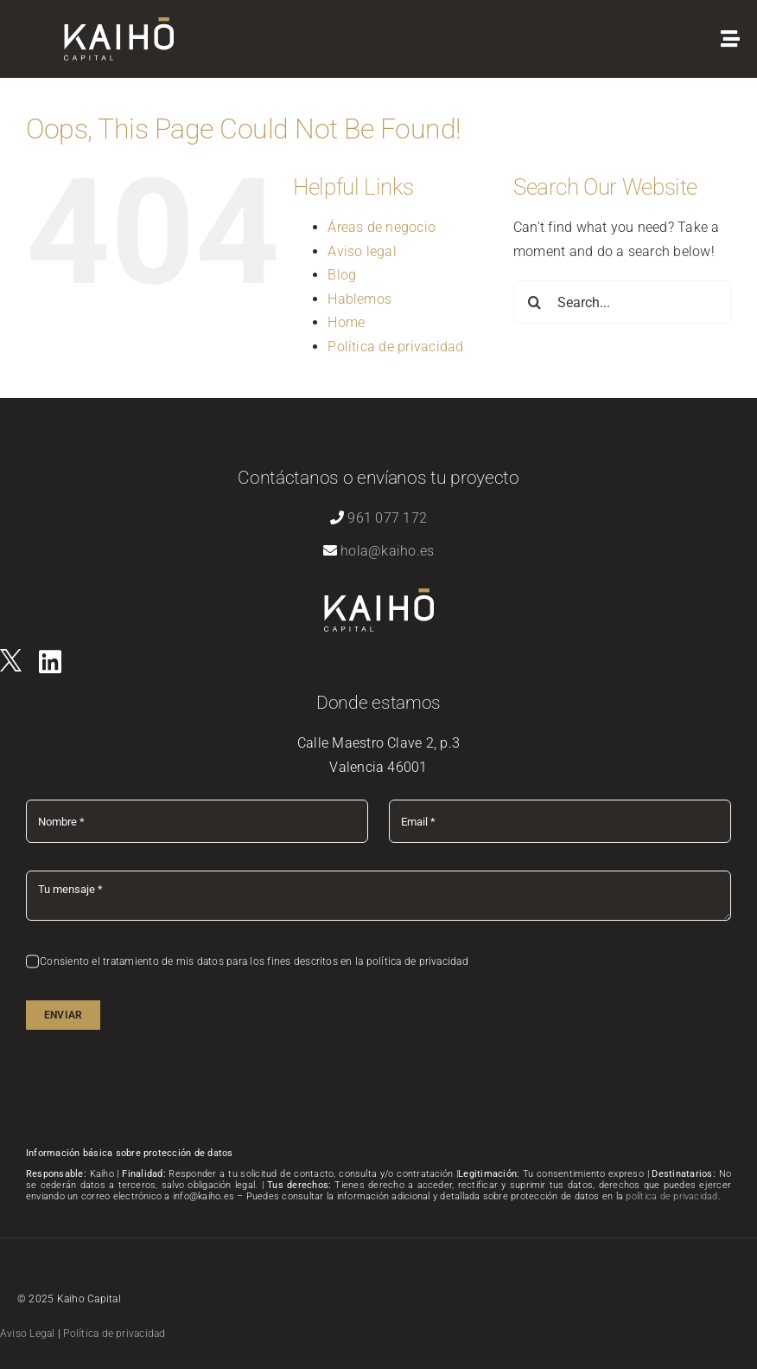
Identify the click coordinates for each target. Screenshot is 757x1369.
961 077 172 (387, 518)
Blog (342, 275)
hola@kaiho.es (387, 551)
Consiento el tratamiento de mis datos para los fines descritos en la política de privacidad (254, 961)
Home (346, 322)
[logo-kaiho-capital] (119, 24)
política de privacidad (671, 1196)
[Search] (535, 302)
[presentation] (157, 1091)
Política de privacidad (395, 346)
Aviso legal (362, 251)
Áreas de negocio (382, 227)
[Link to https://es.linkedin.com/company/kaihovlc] (50, 662)
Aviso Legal (27, 1333)
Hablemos (359, 299)
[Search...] (622, 302)
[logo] (11, 655)
